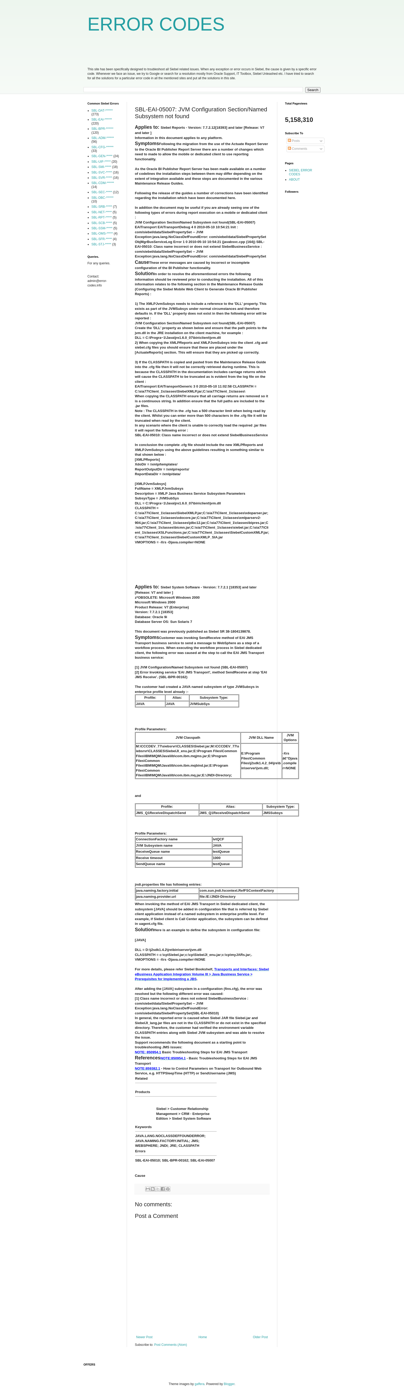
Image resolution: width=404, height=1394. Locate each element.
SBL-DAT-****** (102, 110)
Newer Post (144, 1337)
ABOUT (294, 179)
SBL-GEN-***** (101, 156)
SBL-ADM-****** (102, 138)
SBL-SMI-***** (101, 167)
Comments (297, 149)
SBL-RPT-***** (101, 217)
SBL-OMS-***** (102, 233)
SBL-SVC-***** (101, 172)
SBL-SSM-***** (101, 228)
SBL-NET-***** (101, 212)
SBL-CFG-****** (102, 147)
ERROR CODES (156, 24)
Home (203, 1337)
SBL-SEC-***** (101, 192)
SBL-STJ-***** (101, 244)
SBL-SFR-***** (101, 239)
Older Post (260, 1337)
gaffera (199, 1384)
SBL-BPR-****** (102, 129)
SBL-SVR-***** (101, 178)
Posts (294, 141)
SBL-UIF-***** (101, 161)
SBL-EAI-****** (101, 119)
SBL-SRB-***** (101, 207)
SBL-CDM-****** (102, 183)
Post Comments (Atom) (170, 1345)
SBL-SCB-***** (101, 223)
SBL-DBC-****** (102, 198)
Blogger (229, 1384)
